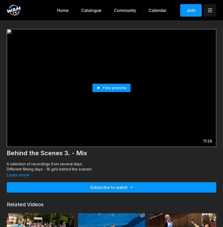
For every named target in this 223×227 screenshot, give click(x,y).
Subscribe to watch (112, 187)
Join (191, 10)
